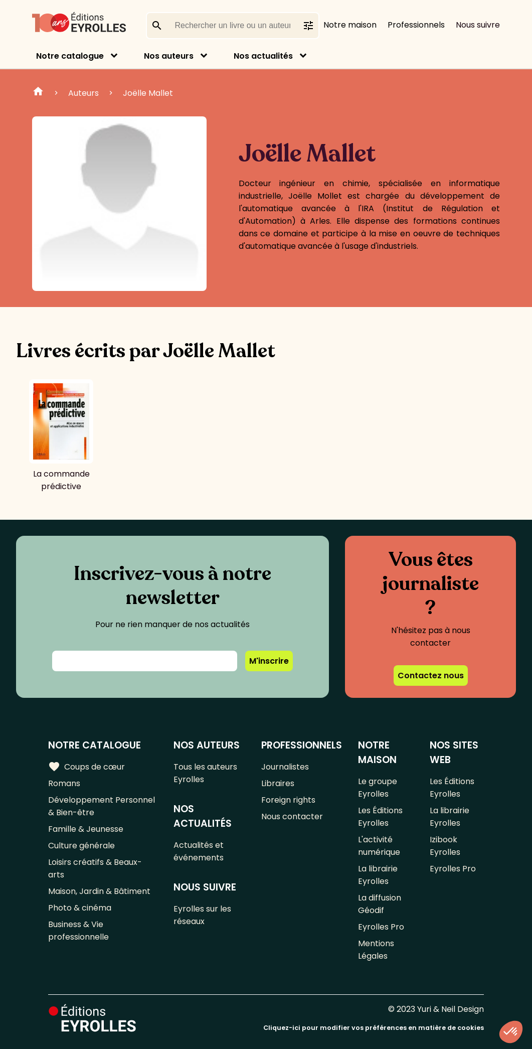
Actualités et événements (198, 851)
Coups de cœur (86, 767)
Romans (64, 783)
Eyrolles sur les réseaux (202, 915)
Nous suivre (478, 25)
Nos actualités (263, 56)
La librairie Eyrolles (378, 875)
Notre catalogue (70, 56)
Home (38, 92)
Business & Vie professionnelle (78, 931)
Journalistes (285, 767)
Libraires (277, 783)
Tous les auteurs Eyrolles (205, 773)
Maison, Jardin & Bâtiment (99, 891)
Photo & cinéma (79, 908)
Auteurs (83, 93)
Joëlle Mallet (148, 93)
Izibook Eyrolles (445, 846)
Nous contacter (292, 816)
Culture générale (81, 845)
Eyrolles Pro (381, 927)
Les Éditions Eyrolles (380, 817)
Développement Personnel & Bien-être (101, 806)
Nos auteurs (169, 56)
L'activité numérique (379, 846)
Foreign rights (288, 800)
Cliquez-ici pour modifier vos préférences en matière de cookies (373, 1027)
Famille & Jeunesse (85, 829)
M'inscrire (269, 661)
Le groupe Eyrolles (377, 788)
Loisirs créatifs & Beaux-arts (95, 868)
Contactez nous (431, 675)
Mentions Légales (376, 950)
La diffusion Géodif (379, 904)
